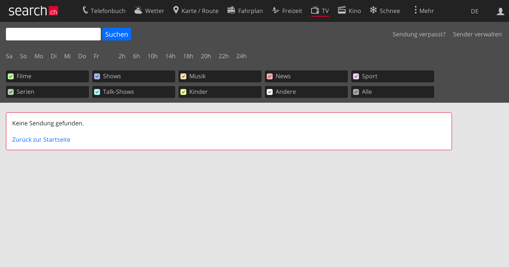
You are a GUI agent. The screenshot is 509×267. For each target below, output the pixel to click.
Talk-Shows (114, 92)
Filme (19, 76)
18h (188, 56)
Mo (38, 56)
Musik (193, 76)
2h (122, 56)
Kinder (194, 92)
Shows (107, 76)
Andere (281, 92)
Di (54, 56)
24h (241, 56)
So (23, 56)
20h (206, 56)
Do (82, 56)
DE (475, 11)
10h (152, 56)
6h (136, 56)
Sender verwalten (477, 34)
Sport (365, 76)
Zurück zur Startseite (41, 139)
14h (170, 56)
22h (224, 56)
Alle (362, 92)
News (279, 76)
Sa (9, 56)
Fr (96, 56)
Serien (21, 92)
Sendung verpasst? (419, 34)
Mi (67, 56)
